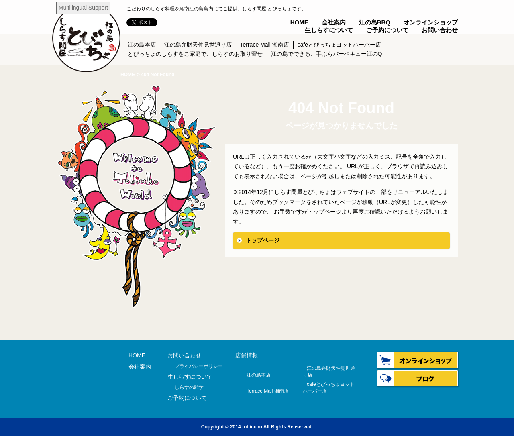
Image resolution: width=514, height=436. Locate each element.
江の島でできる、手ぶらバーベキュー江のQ (326, 54)
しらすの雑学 (189, 387)
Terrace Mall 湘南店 (264, 44)
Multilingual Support (83, 7)
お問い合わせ (440, 29)
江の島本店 (142, 44)
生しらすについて (329, 29)
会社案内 (334, 22)
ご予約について (387, 29)
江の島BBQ (374, 22)
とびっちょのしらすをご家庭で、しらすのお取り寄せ (195, 54)
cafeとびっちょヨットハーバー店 (339, 44)
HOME (299, 22)
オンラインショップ (431, 22)
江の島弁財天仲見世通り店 (198, 44)
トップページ (262, 240)
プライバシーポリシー (199, 366)
